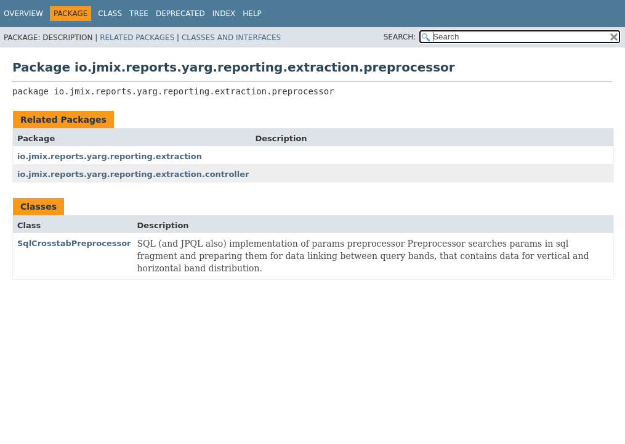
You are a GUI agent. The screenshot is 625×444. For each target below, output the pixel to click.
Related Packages (137, 37)
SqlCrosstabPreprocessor (74, 243)
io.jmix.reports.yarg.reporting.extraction (109, 156)
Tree (138, 13)
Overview (23, 13)
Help (252, 13)
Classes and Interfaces (231, 37)
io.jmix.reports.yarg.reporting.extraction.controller (133, 174)
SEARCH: (400, 37)
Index (224, 13)
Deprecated (180, 13)
